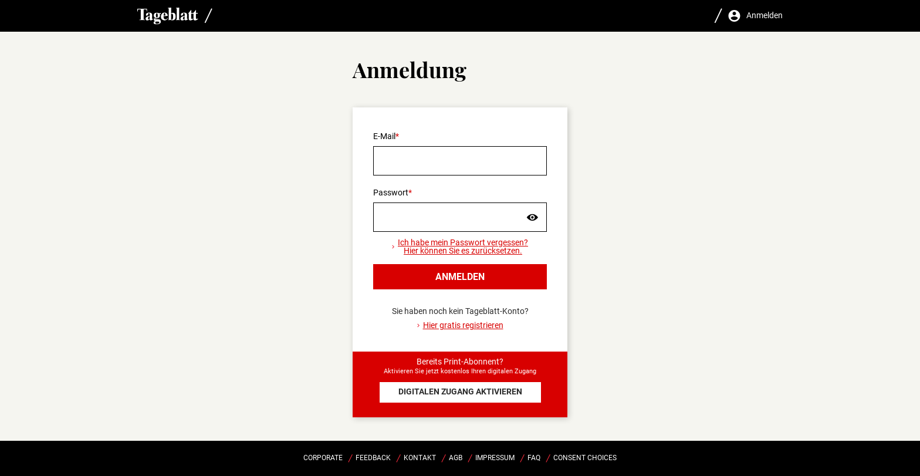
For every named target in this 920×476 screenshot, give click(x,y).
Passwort (390, 192)
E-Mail (384, 136)
